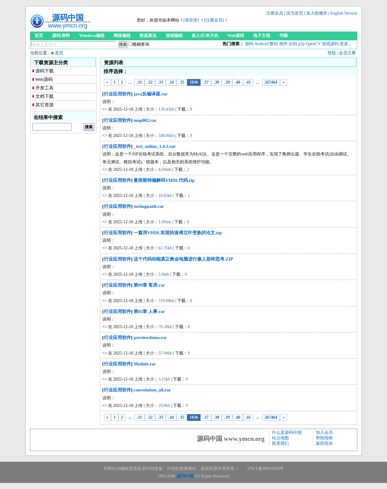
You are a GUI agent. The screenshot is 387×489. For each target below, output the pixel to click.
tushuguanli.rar (149, 206)
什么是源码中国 (287, 432)
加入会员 (324, 432)
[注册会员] (214, 20)
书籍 (283, 35)
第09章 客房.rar (149, 285)
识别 (293, 44)
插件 (283, 44)
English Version (343, 13)
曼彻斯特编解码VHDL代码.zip (164, 180)
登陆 (331, 53)
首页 (39, 35)
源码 (249, 44)
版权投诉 (324, 443)
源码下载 (44, 70)
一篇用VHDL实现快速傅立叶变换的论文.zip (178, 232)
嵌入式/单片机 (205, 35)
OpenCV (313, 44)
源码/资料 (61, 35)
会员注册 (347, 53)
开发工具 (44, 87)
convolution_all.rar (152, 390)
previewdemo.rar (150, 337)
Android (261, 44)
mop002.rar (145, 120)
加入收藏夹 (316, 13)
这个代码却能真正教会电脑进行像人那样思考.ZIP (183, 259)
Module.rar (145, 363)
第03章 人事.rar (149, 311)
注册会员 (274, 13)
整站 (274, 44)
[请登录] (191, 20)
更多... (346, 44)
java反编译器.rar (150, 93)
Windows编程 (91, 35)
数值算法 (148, 35)
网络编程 (122, 35)
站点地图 (280, 438)
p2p (301, 44)
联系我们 (280, 443)
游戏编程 (174, 35)
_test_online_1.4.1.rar (155, 146)
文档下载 (44, 96)
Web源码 (235, 35)
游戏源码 (330, 44)
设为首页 (294, 13)
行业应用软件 (117, 93)
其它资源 (44, 104)
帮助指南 (324, 438)
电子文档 (261, 35)
